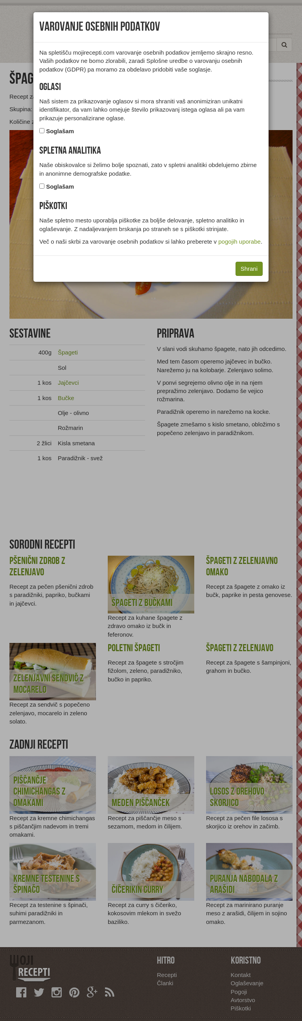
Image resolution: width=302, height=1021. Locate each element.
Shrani (249, 268)
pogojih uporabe (239, 241)
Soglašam (60, 131)
